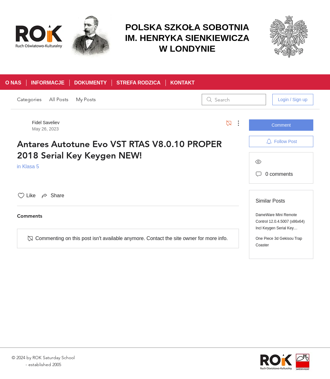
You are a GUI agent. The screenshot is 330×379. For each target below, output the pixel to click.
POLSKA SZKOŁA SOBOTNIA (187, 27)
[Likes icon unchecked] (21, 195)
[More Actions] (235, 123)
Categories (29, 99)
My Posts (86, 99)
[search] (234, 99)
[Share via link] (52, 195)
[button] (47, 83)
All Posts (58, 99)
